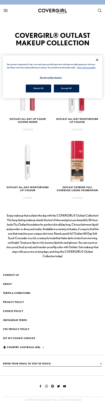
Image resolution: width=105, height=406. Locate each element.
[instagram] (46, 386)
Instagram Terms (15, 320)
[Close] (97, 60)
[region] (52, 76)
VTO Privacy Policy (16, 329)
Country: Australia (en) (23, 347)
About (7, 284)
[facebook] (40, 386)
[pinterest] (52, 386)
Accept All (66, 88)
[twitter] (59, 386)
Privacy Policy (13, 302)
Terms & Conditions (16, 293)
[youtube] (65, 386)
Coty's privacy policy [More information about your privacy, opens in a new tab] (86, 67)
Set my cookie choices (19, 338)
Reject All (38, 88)
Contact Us (11, 275)
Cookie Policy (13, 311)
